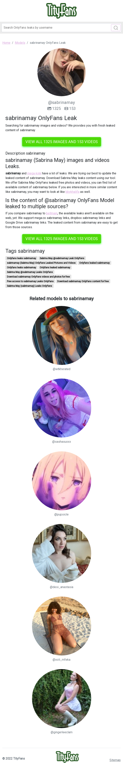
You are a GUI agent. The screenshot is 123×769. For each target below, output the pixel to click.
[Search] (61, 27)
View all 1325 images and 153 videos (61, 141)
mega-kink (34, 173)
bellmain (51, 213)
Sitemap (115, 760)
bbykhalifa (72, 192)
